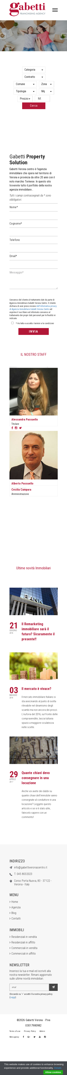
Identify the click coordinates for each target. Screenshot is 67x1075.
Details (57, 1068)
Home (14, 902)
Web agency (14, 1037)
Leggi (12, 997)
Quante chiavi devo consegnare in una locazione (36, 778)
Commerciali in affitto (23, 953)
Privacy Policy (30, 1031)
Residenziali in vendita (24, 937)
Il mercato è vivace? (36, 689)
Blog (13, 913)
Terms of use (14, 1031)
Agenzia (16, 907)
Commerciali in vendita (24, 948)
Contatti (16, 918)
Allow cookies (53, 1072)
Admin (42, 1031)
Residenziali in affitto (23, 942)
